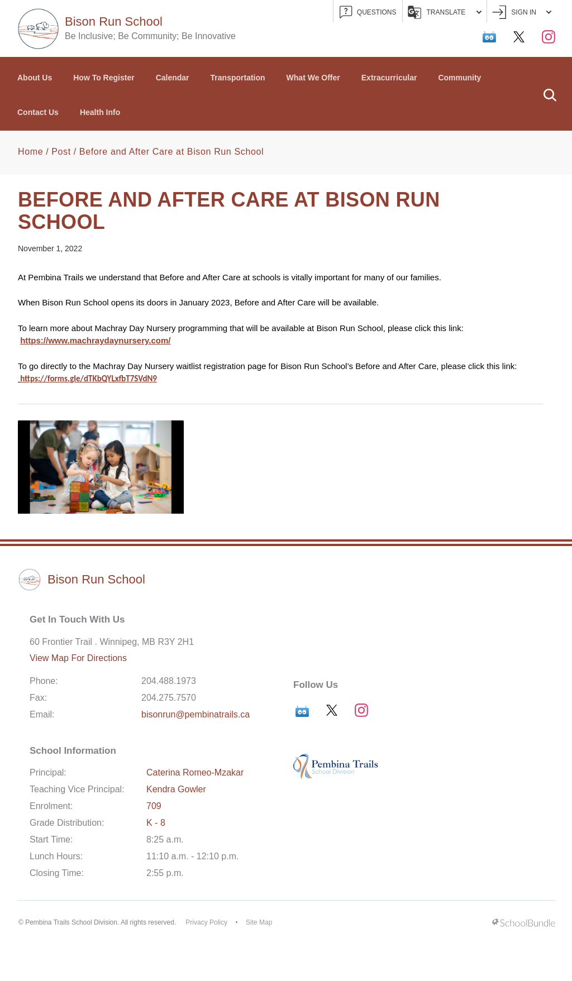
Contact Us (38, 112)
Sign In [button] (521, 13)
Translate (445, 12)
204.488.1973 (168, 681)
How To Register (103, 77)
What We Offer (313, 77)
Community (459, 77)
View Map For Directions (78, 658)
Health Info (100, 112)
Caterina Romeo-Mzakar (195, 772)
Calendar (172, 77)
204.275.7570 (168, 697)
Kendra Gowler (176, 789)
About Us (34, 77)
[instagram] (548, 37)
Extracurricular (389, 77)
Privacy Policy (206, 922)
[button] (549, 94)
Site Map (259, 922)
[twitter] (519, 37)
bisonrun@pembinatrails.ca (195, 714)
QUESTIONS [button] (368, 13)
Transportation (238, 77)
